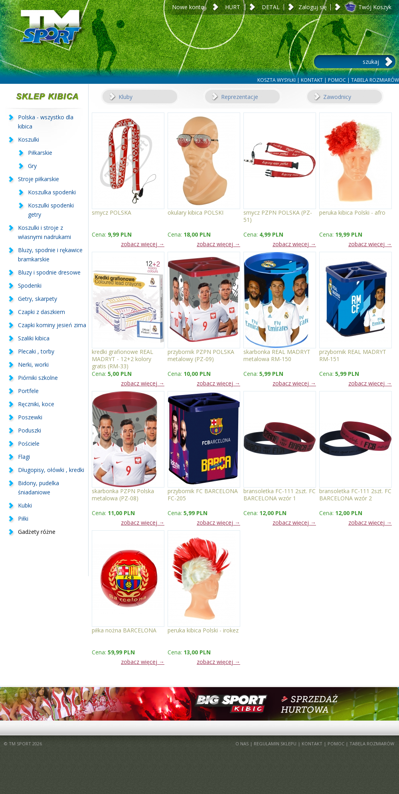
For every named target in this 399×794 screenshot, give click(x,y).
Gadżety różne (36, 531)
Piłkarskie (40, 152)
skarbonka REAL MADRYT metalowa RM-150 (276, 355)
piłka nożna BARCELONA (124, 630)
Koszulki (28, 139)
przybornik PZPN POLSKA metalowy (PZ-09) (201, 355)
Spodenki (29, 285)
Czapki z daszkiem (41, 312)
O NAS (242, 744)
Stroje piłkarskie (38, 179)
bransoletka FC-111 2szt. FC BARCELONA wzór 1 (279, 495)
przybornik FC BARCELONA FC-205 (203, 495)
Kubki (25, 505)
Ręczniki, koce (36, 404)
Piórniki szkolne (38, 377)
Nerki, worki (33, 364)
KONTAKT (312, 80)
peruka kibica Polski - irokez (203, 630)
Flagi (24, 456)
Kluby (125, 97)
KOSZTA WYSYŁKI (276, 80)
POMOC (337, 80)
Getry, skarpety (37, 298)
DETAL (271, 7)
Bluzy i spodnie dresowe (49, 272)
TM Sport (50, 38)
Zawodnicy (337, 97)
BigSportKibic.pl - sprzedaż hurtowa (199, 704)
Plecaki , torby (36, 351)
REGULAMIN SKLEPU (275, 744)
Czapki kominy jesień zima (52, 325)
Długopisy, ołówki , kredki (51, 470)
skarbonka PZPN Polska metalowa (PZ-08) (123, 495)
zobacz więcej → (142, 244)
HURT (232, 7)
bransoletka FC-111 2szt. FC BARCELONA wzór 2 (355, 495)
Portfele (28, 391)
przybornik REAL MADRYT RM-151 (352, 355)
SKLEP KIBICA (44, 96)
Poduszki (29, 430)
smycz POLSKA (111, 212)
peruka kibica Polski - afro (352, 212)
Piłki (23, 518)
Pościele (29, 443)
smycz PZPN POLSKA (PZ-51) (277, 216)
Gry (32, 166)
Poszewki (30, 417)
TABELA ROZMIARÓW (375, 80)
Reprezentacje (239, 97)
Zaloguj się (312, 7)
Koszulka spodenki (52, 192)
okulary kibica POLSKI (195, 212)
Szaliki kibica (33, 338)
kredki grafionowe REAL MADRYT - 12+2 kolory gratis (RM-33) (122, 355)
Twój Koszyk (374, 7)
